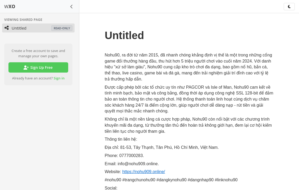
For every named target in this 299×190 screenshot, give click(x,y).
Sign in (59, 78)
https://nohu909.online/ (143, 171)
